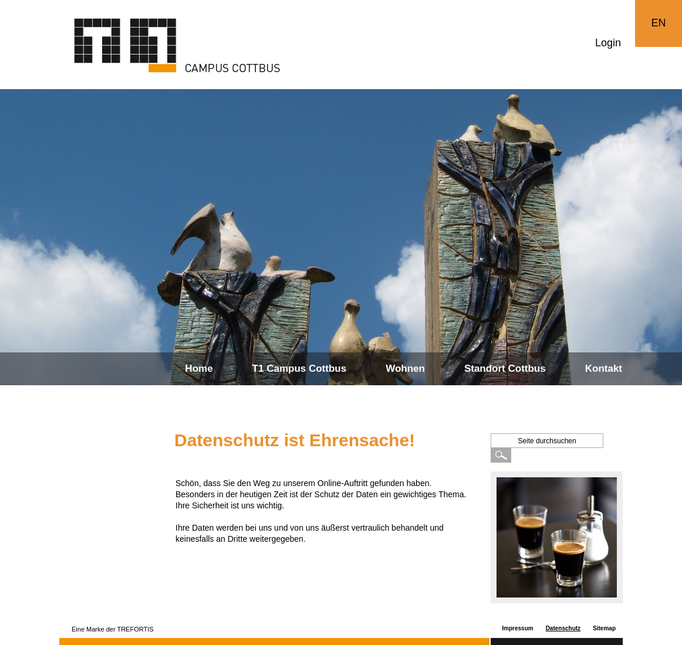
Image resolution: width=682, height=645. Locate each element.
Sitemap (604, 628)
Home (198, 368)
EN (658, 23)
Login (608, 43)
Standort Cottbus (505, 368)
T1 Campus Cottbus (299, 368)
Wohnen (405, 368)
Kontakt (603, 368)
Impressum (517, 628)
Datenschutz (563, 628)
